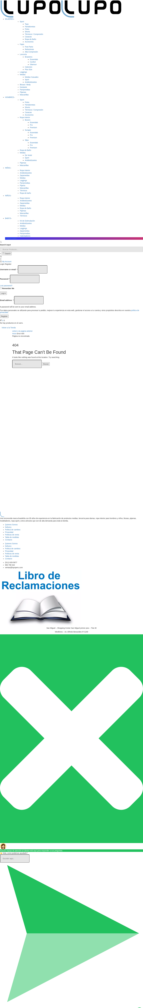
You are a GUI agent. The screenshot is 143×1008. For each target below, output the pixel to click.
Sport (22, 22)
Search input (5, 245)
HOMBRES (10, 97)
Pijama (22, 185)
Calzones (28, 67)
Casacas (28, 37)
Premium (33, 127)
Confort (33, 62)
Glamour (33, 64)
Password (4, 279)
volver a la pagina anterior (22, 331)
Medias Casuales (31, 77)
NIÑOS (8, 196)
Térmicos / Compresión (34, 34)
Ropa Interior (25, 117)
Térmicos (23, 191)
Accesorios (29, 42)
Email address (7, 300)
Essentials (34, 59)
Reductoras (29, 49)
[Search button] (7, 253)
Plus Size (28, 69)
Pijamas (23, 92)
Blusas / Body (25, 85)
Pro (31, 125)
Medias (22, 75)
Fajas (22, 44)
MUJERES (9, 19)
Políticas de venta (12, 535)
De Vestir (28, 155)
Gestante (23, 87)
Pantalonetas (30, 27)
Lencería (23, 54)
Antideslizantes (31, 82)
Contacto (8, 540)
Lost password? (6, 286)
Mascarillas (24, 95)
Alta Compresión (31, 52)
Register (4, 316)
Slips (27, 140)
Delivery (8, 527)
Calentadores (25, 236)
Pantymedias (25, 90)
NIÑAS (8, 168)
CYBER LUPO (10, 238)
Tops (27, 24)
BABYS (8, 218)
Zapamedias (25, 175)
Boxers (27, 120)
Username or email (9, 269)
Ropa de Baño (30, 39)
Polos (27, 29)
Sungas (28, 130)
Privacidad (9, 532)
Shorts (27, 32)
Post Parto (29, 47)
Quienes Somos (11, 525)
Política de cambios (12, 530)
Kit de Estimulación (27, 221)
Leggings (23, 72)
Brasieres (28, 57)
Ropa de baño (25, 193)
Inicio (14, 334)
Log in (3, 293)
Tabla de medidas (12, 537)
